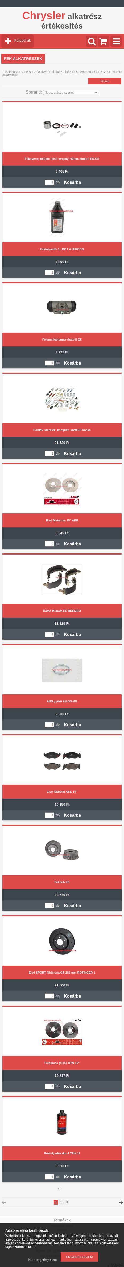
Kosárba (72, 182)
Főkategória (10, 71)
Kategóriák (22, 40)
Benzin (86, 71)
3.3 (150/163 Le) (104, 71)
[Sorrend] (70, 92)
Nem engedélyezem (42, 1260)
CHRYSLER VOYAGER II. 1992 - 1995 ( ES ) (50, 71)
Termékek (62, 1220)
